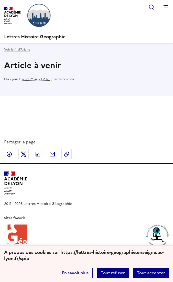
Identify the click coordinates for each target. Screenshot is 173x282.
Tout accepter (151, 273)
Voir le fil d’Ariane (17, 49)
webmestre (66, 79)
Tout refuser (113, 273)
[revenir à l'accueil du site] (86, 37)
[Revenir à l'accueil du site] (15, 183)
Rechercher (151, 7)
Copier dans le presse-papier (66, 154)
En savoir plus (75, 273)
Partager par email (52, 154)
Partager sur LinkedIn (38, 154)
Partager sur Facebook (9, 154)
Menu (166, 7)
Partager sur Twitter (23, 154)
